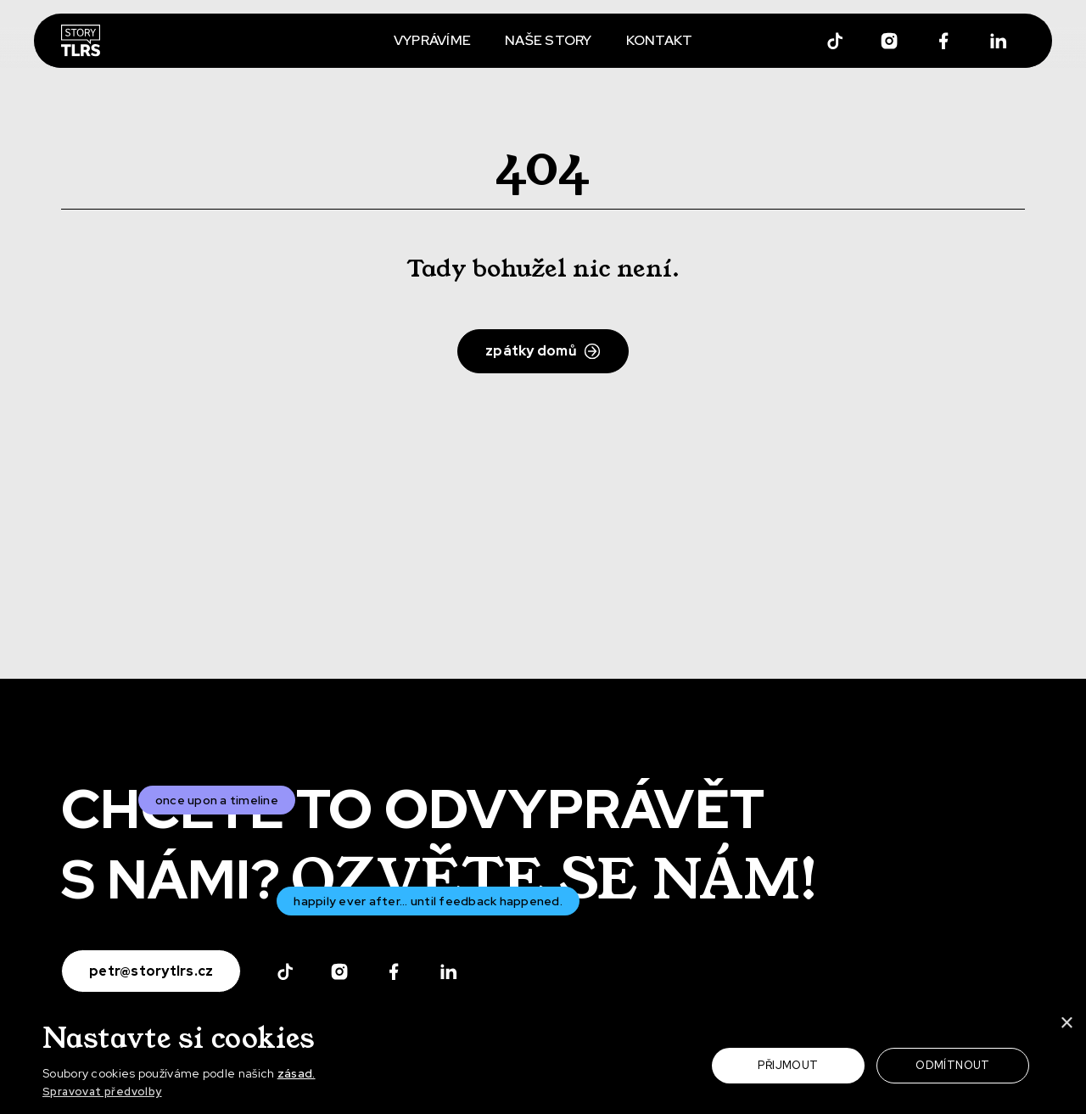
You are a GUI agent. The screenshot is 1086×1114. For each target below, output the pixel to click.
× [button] (1066, 1024)
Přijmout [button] (788, 1065)
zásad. (296, 1073)
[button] (200, 1092)
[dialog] (543, 1059)
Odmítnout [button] (952, 1065)
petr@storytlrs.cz (151, 971)
